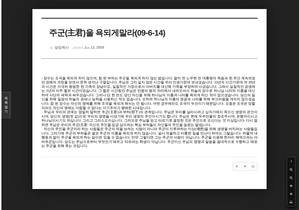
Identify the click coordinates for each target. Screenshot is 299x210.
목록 (6, 105)
